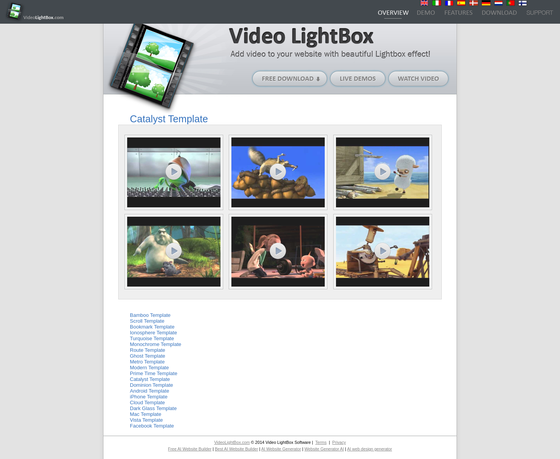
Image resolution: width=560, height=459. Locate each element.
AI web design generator (369, 449)
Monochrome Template (155, 344)
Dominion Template (151, 385)
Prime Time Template (153, 373)
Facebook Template (152, 426)
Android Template (149, 391)
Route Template (147, 350)
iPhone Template (149, 397)
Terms (321, 442)
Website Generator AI (324, 449)
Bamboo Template (150, 315)
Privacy (339, 442)
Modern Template (149, 367)
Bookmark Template (152, 327)
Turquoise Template (152, 338)
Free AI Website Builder (190, 449)
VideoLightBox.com (232, 442)
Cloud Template (147, 402)
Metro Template (147, 362)
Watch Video (418, 78)
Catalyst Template (150, 379)
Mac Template (145, 414)
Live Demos (358, 78)
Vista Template (146, 420)
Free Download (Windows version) (290, 78)
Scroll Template (147, 321)
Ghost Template (147, 356)
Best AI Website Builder (236, 449)
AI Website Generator (281, 449)
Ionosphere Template (153, 333)
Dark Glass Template (153, 408)
